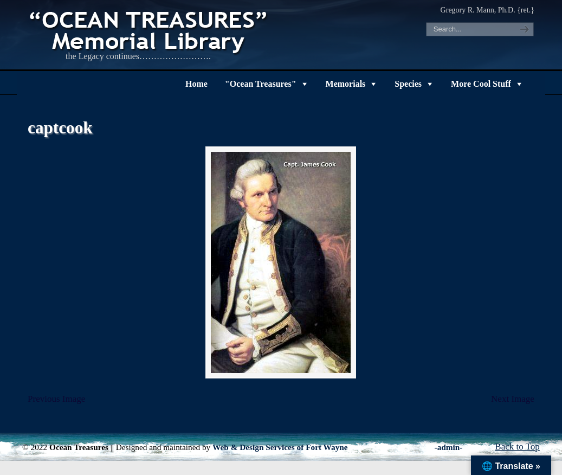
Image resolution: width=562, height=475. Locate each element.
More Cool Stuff (481, 83)
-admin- (449, 447)
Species (408, 83)
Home (196, 83)
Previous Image (56, 399)
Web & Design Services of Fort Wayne (280, 447)
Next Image (512, 399)
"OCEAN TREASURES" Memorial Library (150, 30)
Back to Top (517, 446)
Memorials (346, 83)
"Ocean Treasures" (260, 83)
